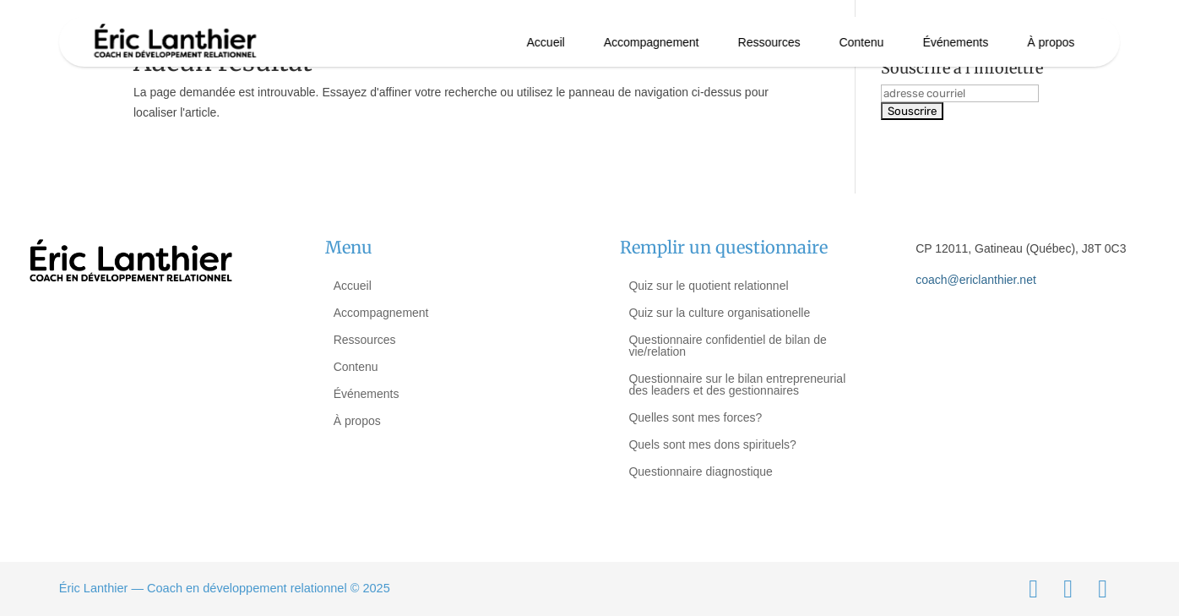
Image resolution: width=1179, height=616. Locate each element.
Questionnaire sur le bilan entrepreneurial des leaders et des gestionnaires (736, 384)
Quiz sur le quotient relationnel (708, 285)
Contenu (861, 42)
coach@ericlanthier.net (975, 279)
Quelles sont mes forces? (695, 417)
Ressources (769, 42)
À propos (1050, 42)
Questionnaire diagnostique (700, 471)
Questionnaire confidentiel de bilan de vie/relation (727, 345)
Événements (955, 42)
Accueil (546, 42)
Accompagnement (651, 42)
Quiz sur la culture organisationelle (719, 312)
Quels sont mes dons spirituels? (712, 444)
